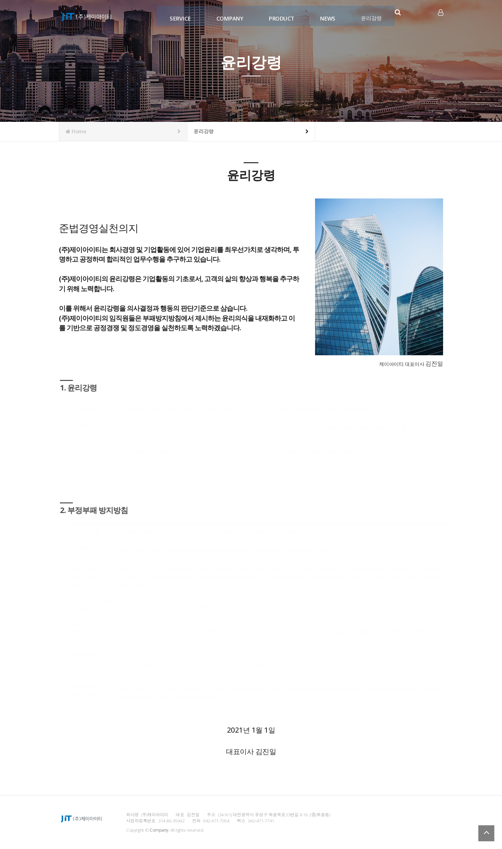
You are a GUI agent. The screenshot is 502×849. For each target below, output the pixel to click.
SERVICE (179, 15)
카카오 (410, 16)
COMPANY (228, 15)
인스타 (420, 16)
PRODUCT (280, 15)
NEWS (326, 15)
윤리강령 (369, 15)
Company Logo (86, 16)
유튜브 (429, 16)
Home (123, 131)
